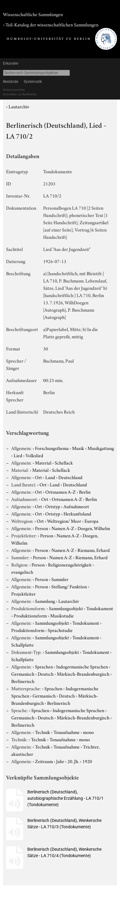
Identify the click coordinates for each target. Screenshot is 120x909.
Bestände (10, 81)
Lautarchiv (19, 106)
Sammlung (45, 600)
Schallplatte (22, 644)
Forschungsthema (52, 447)
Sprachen (44, 666)
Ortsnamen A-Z (60, 491)
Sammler (59, 579)
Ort (38, 477)
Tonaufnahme (66, 731)
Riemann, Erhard (93, 549)
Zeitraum (44, 761)
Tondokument (99, 608)
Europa (91, 520)
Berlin (85, 491)
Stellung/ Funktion (69, 586)
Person (41, 528)
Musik (78, 447)
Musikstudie (62, 615)
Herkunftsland (77, 513)
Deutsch (45, 673)
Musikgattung (100, 447)
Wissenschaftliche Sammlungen (33, 14)
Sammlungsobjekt (66, 608)
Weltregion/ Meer (64, 520)
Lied (18, 455)
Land (50, 477)
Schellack (64, 462)
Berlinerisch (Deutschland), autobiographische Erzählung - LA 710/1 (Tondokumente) (65, 798)
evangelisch (22, 571)
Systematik (33, 81)
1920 (87, 761)
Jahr (60, 761)
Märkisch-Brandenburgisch (83, 673)
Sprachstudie (60, 630)
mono (88, 731)
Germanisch (22, 673)
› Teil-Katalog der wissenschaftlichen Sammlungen (50, 24)
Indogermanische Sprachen (82, 666)
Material (43, 462)
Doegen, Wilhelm (93, 528)
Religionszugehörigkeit (69, 564)
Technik (42, 731)
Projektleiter (23, 593)
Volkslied (34, 455)
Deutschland (70, 477)
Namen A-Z (62, 528)
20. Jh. (73, 761)
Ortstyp (52, 506)
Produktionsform (30, 615)
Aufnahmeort (76, 506)
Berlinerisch (22, 681)
